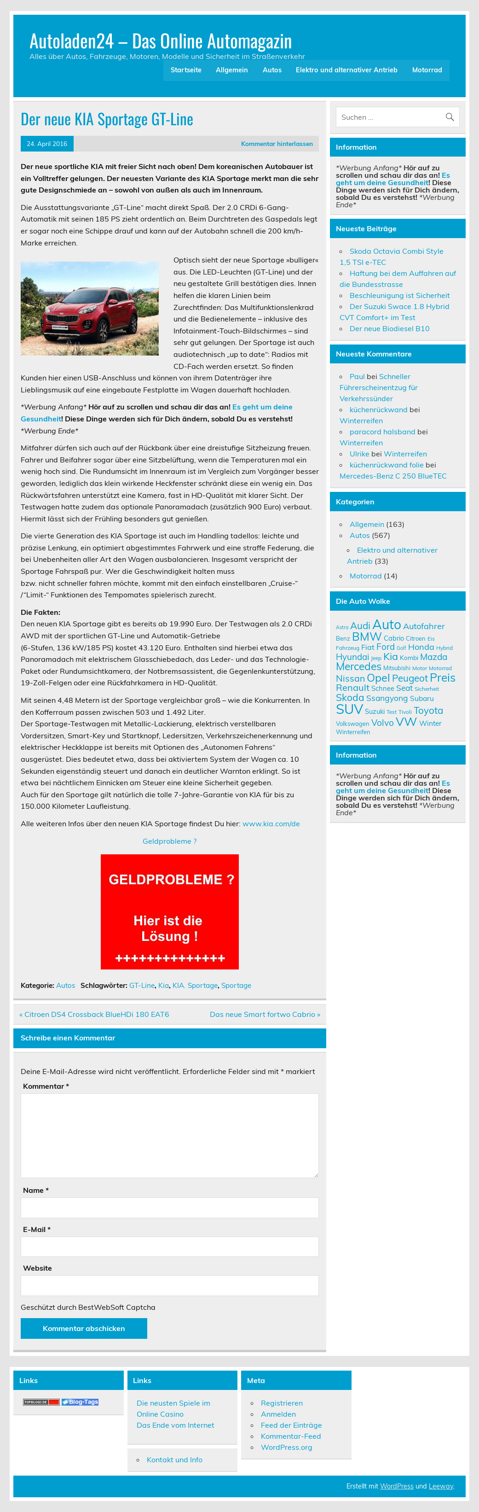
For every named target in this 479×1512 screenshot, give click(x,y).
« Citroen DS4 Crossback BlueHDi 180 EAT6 (94, 1014)
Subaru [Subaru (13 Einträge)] (422, 698)
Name (36, 1190)
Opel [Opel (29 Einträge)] (378, 677)
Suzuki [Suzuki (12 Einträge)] (375, 711)
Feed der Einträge (291, 1425)
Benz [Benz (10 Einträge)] (343, 638)
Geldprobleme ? (169, 841)
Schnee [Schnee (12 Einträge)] (382, 688)
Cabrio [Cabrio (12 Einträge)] (394, 638)
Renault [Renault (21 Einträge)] (352, 687)
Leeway (441, 1486)
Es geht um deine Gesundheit (393, 178)
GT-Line (142, 985)
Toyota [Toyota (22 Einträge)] (428, 710)
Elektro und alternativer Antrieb (347, 70)
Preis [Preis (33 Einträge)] (443, 677)
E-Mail (37, 1229)
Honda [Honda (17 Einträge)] (421, 647)
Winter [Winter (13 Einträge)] (430, 723)
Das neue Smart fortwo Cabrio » (265, 1014)
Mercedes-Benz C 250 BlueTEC (393, 475)
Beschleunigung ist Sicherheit (400, 295)
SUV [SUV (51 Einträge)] (349, 709)
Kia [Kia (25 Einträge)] (390, 656)
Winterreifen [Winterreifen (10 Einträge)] (353, 732)
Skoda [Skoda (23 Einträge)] (350, 697)
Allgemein (232, 70)
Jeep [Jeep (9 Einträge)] (376, 657)
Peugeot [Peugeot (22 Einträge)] (410, 678)
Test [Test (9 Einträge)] (392, 711)
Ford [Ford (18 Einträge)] (385, 646)
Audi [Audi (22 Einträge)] (360, 625)
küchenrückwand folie (387, 464)
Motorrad (427, 70)
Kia (163, 985)
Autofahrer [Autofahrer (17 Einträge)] (424, 626)
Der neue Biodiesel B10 (390, 328)
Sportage (236, 985)
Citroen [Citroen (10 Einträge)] (416, 638)
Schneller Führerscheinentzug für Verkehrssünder (379, 387)
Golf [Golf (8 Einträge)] (401, 648)
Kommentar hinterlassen (277, 143)
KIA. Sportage (195, 985)
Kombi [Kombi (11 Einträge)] (409, 657)
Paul (357, 376)
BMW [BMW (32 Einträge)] (367, 636)
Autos (272, 70)
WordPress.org (286, 1447)
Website (37, 1268)
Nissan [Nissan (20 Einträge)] (350, 678)
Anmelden (278, 1414)
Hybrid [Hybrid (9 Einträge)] (444, 647)
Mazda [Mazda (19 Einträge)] (433, 656)
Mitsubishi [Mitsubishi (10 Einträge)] (396, 667)
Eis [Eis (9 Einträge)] (431, 638)
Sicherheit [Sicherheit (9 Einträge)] (427, 688)
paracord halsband (383, 431)
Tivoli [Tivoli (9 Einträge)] (405, 711)
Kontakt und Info (174, 1459)
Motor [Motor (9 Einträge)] (419, 668)
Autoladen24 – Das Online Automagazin (160, 40)
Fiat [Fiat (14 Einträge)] (368, 647)
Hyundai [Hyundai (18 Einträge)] (352, 656)
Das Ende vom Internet (175, 1425)
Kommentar (46, 1086)
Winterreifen (361, 420)
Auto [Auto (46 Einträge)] (386, 624)
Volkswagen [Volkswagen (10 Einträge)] (352, 723)
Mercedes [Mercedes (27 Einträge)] (358, 666)
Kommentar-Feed (291, 1436)
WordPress (397, 1486)
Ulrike (359, 453)
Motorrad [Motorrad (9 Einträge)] (440, 668)
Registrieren (282, 1402)
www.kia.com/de (271, 823)
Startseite (186, 70)
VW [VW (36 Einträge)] (406, 721)
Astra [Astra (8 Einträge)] (342, 627)
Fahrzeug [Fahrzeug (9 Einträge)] (347, 647)
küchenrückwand (379, 409)
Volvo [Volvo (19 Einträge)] (382, 722)
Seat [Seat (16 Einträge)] (404, 688)
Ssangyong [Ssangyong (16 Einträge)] (387, 698)
